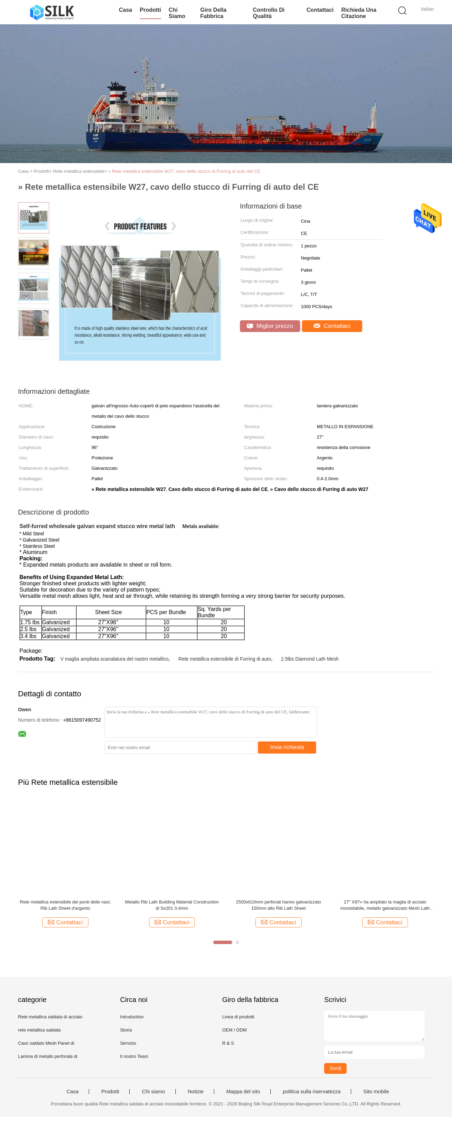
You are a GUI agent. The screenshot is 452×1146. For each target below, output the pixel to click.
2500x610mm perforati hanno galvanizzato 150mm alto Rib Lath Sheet (278, 905)
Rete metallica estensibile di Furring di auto (225, 659)
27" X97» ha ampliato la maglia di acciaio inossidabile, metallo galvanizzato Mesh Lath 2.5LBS (384, 905)
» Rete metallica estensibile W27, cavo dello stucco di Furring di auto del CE (184, 171)
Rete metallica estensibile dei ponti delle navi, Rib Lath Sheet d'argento (65, 905)
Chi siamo (177, 13)
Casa (125, 10)
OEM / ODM (234, 1030)
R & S (228, 1043)
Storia (126, 1030)
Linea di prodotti (238, 1016)
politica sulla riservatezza (312, 1091)
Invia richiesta (287, 747)
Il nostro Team (134, 1056)
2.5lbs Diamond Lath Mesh (310, 659)
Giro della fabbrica (213, 13)
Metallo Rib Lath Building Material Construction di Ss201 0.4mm (172, 905)
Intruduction (132, 1016)
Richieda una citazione (358, 13)
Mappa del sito (243, 1091)
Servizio (128, 1043)
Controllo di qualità (269, 13)
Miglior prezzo (270, 326)
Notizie (196, 1091)
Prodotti (150, 10)
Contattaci (319, 10)
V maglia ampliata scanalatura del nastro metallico (114, 659)
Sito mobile (376, 1091)
